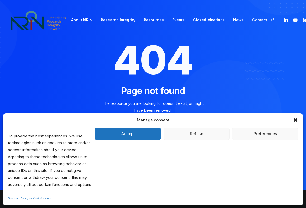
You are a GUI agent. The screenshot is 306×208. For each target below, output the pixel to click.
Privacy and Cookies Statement (36, 198)
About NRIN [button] (81, 20)
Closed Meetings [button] (209, 20)
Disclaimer (13, 198)
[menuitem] (82, 20)
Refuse (196, 133)
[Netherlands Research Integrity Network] (38, 20)
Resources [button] (154, 20)
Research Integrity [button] (118, 20)
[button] (295, 120)
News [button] (238, 20)
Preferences (265, 133)
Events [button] (178, 20)
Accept (128, 133)
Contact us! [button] (263, 20)
